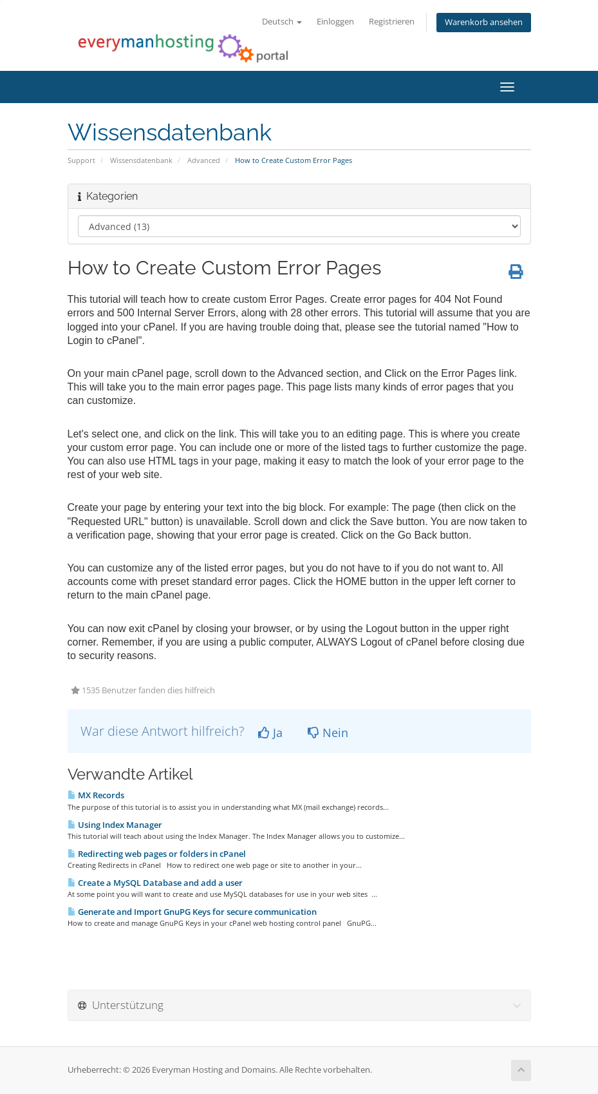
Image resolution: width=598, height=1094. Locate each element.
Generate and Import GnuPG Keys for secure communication (192, 911)
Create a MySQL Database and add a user (155, 882)
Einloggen (335, 21)
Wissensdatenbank (141, 160)
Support (81, 160)
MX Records (96, 795)
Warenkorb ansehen (484, 22)
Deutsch (282, 21)
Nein (328, 732)
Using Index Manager (115, 824)
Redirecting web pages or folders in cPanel (157, 853)
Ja (270, 732)
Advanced (203, 160)
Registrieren (392, 21)
